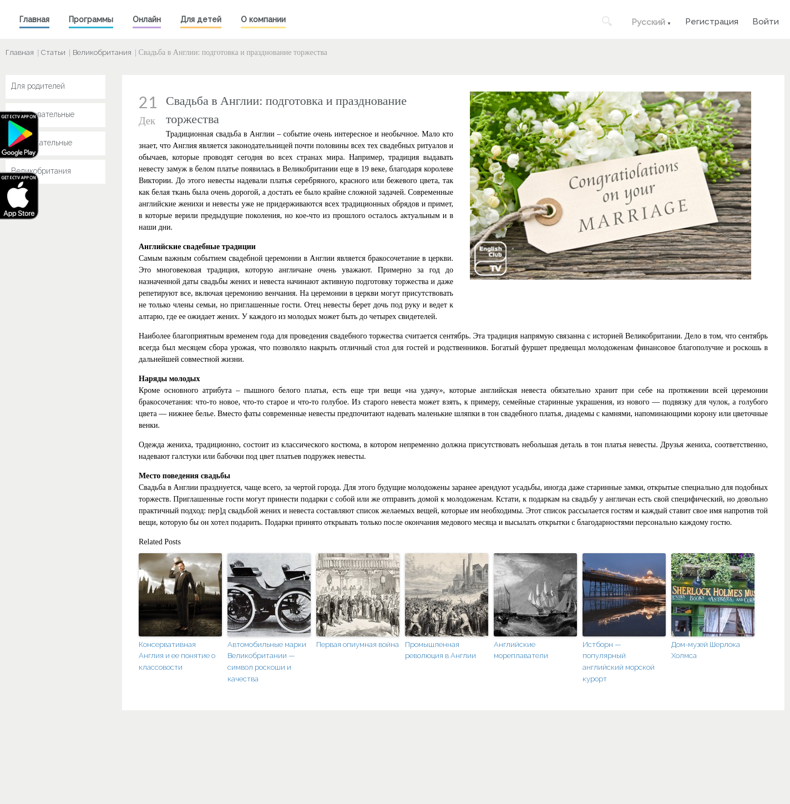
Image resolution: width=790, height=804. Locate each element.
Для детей (200, 19)
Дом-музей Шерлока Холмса (705, 650)
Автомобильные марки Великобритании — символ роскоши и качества (266, 661)
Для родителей (38, 86)
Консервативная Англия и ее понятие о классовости (177, 656)
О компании (263, 19)
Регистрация (711, 20)
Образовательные (42, 114)
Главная (34, 19)
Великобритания (102, 52)
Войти (765, 20)
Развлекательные (41, 142)
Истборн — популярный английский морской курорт (619, 661)
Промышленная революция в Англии (440, 650)
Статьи (53, 52)
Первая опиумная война (357, 644)
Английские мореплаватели (521, 650)
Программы (91, 19)
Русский (648, 22)
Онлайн (147, 19)
